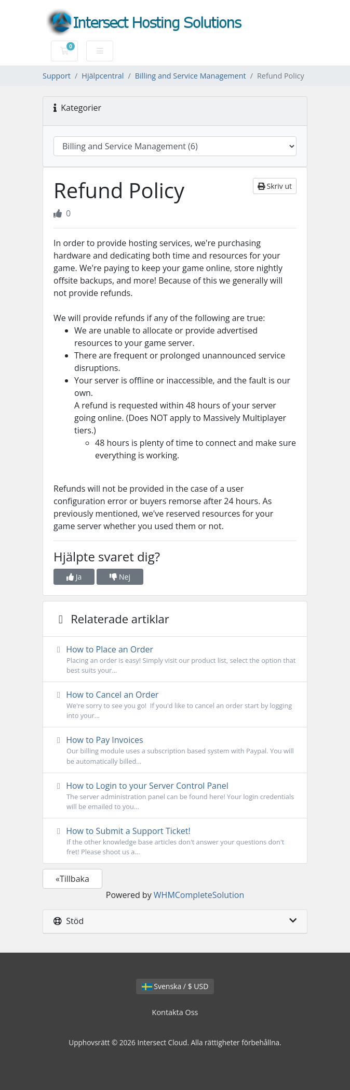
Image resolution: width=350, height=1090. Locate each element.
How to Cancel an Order (175, 705)
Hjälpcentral (103, 76)
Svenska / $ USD (175, 986)
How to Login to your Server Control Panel (175, 796)
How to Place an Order (175, 659)
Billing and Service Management (190, 76)
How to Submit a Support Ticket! (175, 841)
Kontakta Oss (175, 1012)
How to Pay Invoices (175, 750)
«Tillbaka (72, 878)
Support (57, 76)
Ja (74, 577)
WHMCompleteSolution (199, 895)
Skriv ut (275, 186)
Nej (120, 577)
